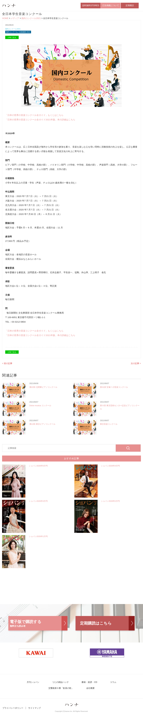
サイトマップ (34, 710)
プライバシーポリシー (12, 710)
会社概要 (71, 690)
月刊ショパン (17, 684)
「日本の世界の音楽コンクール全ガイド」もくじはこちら (34, 116)
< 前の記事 (7, 365)
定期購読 (130, 6)
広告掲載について (110, 6)
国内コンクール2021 (31, 19)
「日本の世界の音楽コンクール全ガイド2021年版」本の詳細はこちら (40, 121)
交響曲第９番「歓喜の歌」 (118, 684)
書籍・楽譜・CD (70, 684)
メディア (15, 19)
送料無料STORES (90, 6)
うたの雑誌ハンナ (42, 684)
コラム (91, 684)
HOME (5, 19)
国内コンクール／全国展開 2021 (20, 33)
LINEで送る (12, 39)
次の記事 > (136, 365)
